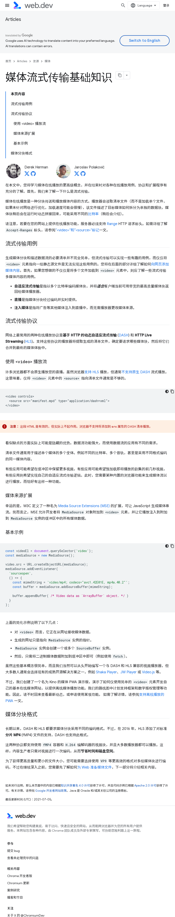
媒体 (47, 61)
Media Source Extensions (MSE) (84, 506)
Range (112, 224)
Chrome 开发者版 (19, 876)
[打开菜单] (7, 5)
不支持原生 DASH (135, 372)
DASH (123, 335)
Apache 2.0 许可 (145, 785)
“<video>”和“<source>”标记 (77, 230)
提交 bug (13, 851)
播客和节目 (15, 897)
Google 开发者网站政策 (51, 791)
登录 (166, 5)
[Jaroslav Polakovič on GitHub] (83, 175)
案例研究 (13, 890)
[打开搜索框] (123, 5)
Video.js (148, 672)
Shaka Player (106, 672)
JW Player (128, 672)
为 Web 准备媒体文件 (94, 767)
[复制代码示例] (172, 391)
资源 (36, 61)
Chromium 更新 (18, 883)
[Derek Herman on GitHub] (33, 175)
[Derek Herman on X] (26, 175)
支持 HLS (91, 372)
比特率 (93, 214)
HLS (28, 341)
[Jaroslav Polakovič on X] (76, 175)
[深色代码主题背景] (167, 391)
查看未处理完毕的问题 (23, 858)
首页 (8, 61)
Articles (13, 19)
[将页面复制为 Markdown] (120, 75)
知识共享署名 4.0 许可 (75, 785)
